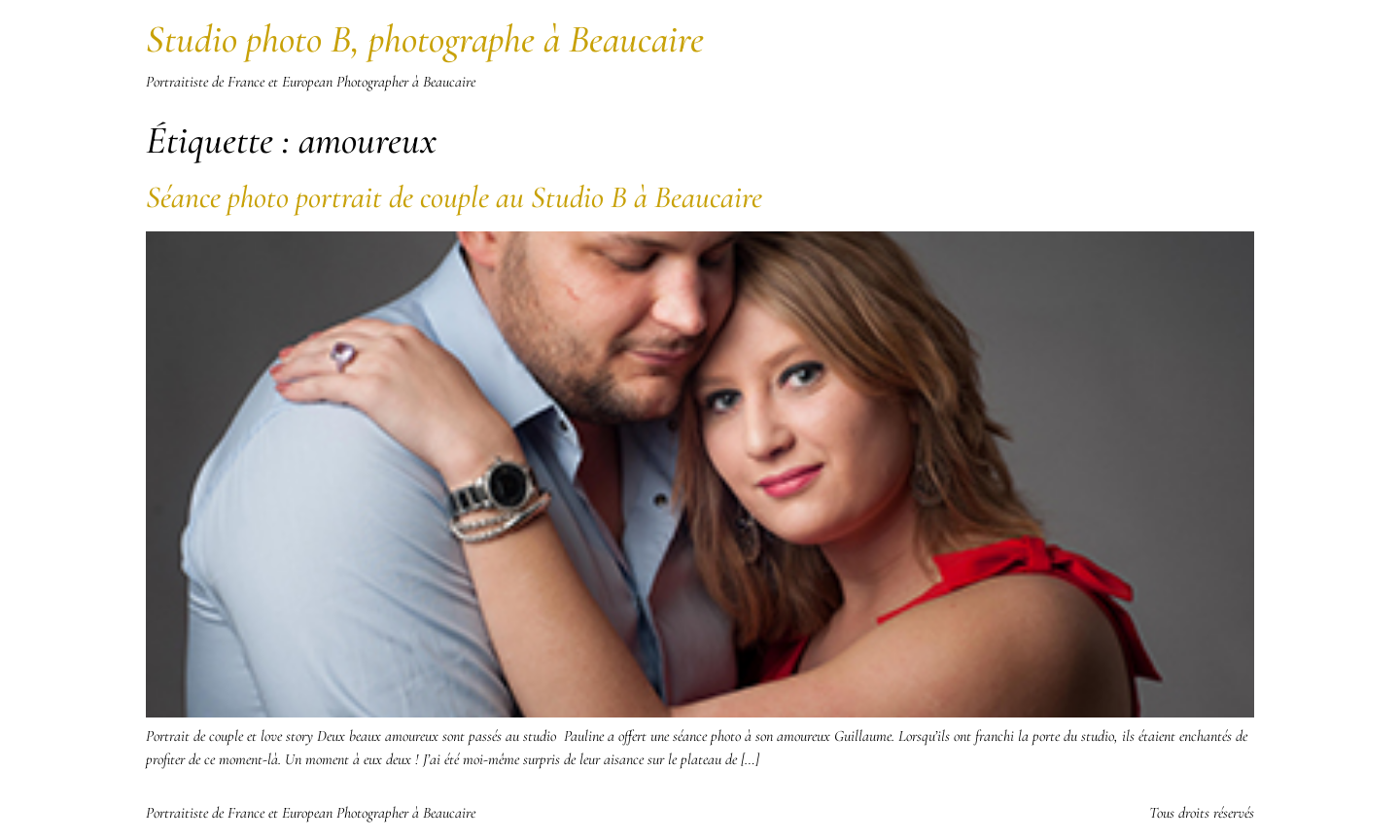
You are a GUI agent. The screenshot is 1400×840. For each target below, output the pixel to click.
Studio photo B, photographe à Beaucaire (425, 39)
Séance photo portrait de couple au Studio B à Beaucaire (454, 197)
